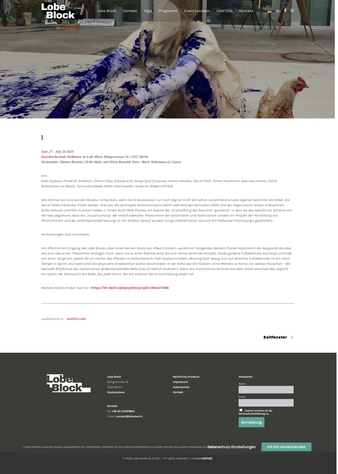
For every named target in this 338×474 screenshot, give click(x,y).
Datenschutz (181, 387)
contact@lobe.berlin (129, 416)
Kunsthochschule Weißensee (61, 157)
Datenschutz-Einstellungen (231, 446)
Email (242, 396)
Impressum (180, 382)
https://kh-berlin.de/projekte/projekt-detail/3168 (129, 288)
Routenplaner (116, 392)
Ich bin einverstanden (286, 446)
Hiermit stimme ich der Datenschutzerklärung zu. (255, 412)
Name (242, 383)
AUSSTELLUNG (76, 319)
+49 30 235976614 (123, 411)
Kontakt (178, 392)
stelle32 (207, 458)
